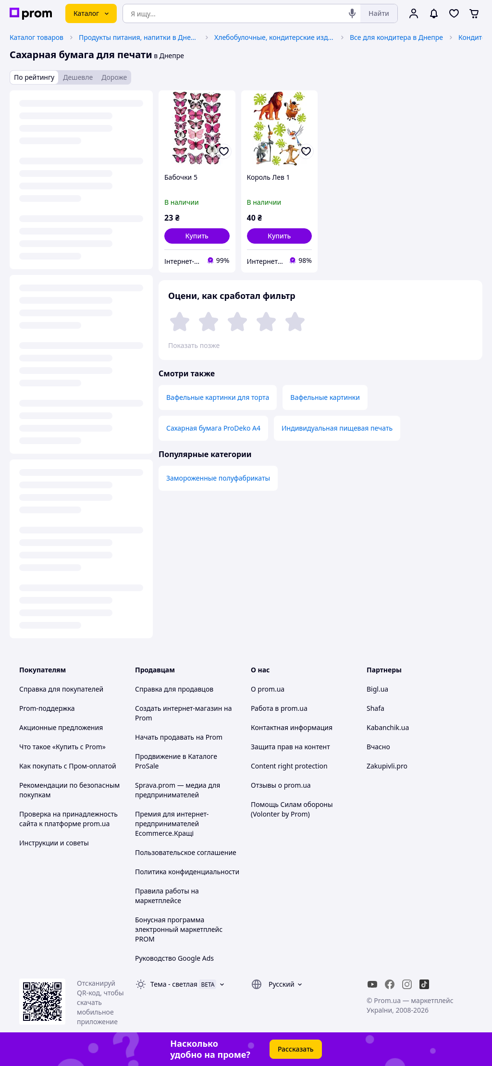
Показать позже (194, 345)
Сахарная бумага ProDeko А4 (213, 428)
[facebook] (389, 984)
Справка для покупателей (61, 689)
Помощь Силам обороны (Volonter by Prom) (292, 809)
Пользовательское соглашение (185, 852)
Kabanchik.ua (388, 727)
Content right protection (289, 765)
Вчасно (378, 746)
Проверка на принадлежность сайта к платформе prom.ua (68, 818)
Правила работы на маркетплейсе (167, 895)
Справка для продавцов (174, 689)
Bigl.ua (377, 689)
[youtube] (372, 984)
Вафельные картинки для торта (217, 397)
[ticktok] (424, 984)
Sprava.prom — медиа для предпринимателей (177, 790)
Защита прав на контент (290, 746)
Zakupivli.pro (387, 765)
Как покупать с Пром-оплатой (67, 765)
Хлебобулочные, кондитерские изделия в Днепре (274, 37)
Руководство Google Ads (174, 958)
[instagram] (407, 984)
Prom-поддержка (47, 708)
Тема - (173, 984)
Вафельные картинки (325, 397)
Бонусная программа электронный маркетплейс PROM (178, 929)
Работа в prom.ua (279, 708)
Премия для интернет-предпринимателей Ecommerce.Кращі (172, 823)
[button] (197, 236)
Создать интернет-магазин (178, 708)
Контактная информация (291, 727)
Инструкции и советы (54, 842)
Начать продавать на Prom (178, 737)
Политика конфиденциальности (187, 871)
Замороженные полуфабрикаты (218, 478)
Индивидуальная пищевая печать (337, 428)
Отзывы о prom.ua (281, 785)
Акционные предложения (61, 727)
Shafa (375, 708)
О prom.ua (267, 689)
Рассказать (296, 1049)
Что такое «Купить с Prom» (62, 746)
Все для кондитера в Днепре (396, 37)
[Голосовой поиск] (352, 13)
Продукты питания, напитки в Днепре (139, 37)
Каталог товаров (36, 37)
